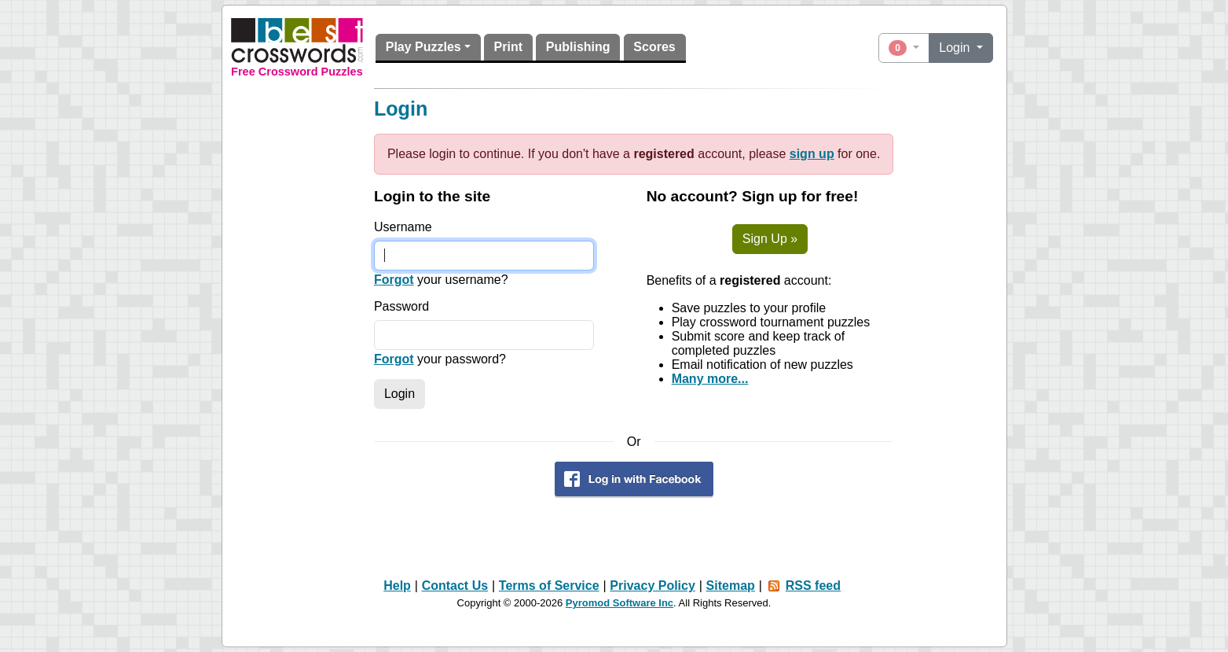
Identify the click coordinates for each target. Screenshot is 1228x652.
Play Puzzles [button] (423, 46)
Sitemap (730, 585)
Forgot (394, 279)
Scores (654, 46)
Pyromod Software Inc (619, 603)
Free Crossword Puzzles (297, 71)
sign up (812, 153)
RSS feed (813, 585)
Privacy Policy (652, 585)
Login (956, 47)
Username (403, 227)
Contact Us (455, 585)
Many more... (710, 378)
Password (401, 306)
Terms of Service (549, 585)
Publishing (578, 46)
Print (508, 46)
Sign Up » (769, 238)
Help (397, 585)
